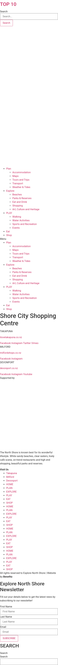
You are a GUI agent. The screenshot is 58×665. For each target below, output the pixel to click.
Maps (15, 176)
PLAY (9, 213)
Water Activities (21, 220)
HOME (9, 484)
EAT (8, 499)
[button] (29, 239)
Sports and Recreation (24, 224)
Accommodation (21, 172)
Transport (17, 183)
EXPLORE (11, 491)
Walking (16, 216)
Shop (9, 235)
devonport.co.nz (9, 368)
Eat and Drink (19, 201)
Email (3, 627)
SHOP (9, 502)
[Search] (6, 23)
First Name (6, 606)
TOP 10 (8, 4)
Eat (8, 231)
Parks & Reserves (21, 198)
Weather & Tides (21, 187)
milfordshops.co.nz (10, 352)
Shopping (17, 205)
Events (16, 227)
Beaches (17, 194)
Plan (8, 168)
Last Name (6, 617)
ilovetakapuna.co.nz (11, 337)
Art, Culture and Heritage (25, 209)
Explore (10, 190)
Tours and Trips (20, 179)
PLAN (9, 488)
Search (4, 11)
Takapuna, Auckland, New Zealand (29, 37)
